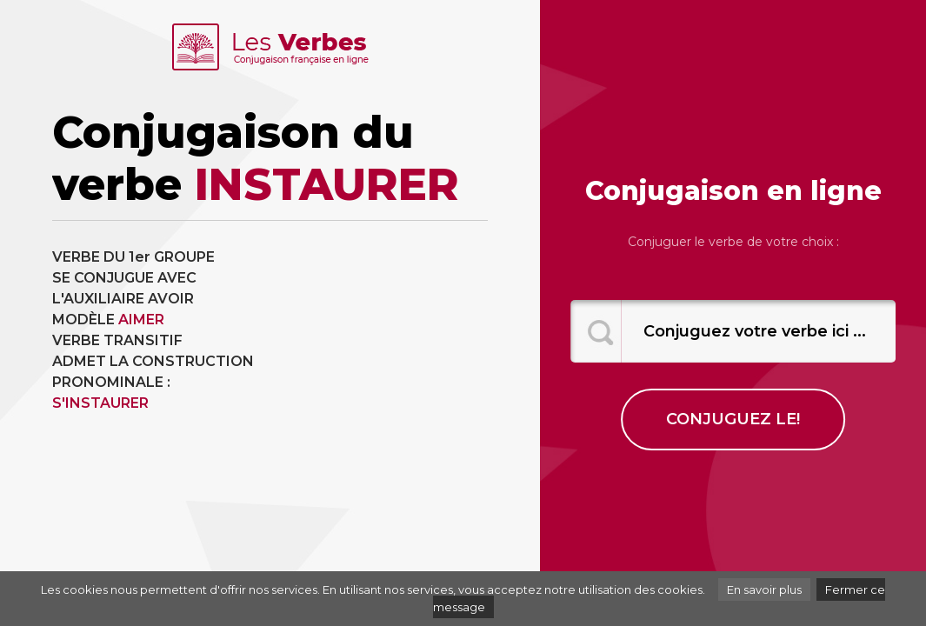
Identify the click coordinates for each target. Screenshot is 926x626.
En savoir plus (764, 589)
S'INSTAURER (100, 403)
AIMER (141, 319)
